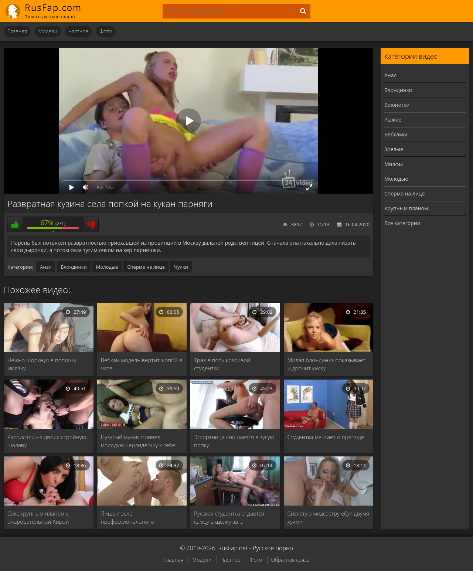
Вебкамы (395, 134)
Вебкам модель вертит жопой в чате (142, 364)
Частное (78, 31)
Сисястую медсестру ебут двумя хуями (328, 517)
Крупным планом (406, 208)
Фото (105, 31)
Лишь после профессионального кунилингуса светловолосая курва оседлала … (137, 518)
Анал (45, 267)
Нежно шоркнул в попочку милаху (41, 364)
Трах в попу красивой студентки (222, 364)
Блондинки (73, 267)
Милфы (393, 163)
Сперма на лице (146, 267)
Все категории (402, 223)
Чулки (181, 267)
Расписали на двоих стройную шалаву (46, 441)
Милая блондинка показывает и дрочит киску (326, 364)
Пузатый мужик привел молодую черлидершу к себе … (141, 441)
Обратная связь (290, 559)
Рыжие (392, 119)
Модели (47, 31)
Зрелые (393, 149)
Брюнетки (396, 104)
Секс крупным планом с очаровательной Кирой (38, 517)
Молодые (107, 267)
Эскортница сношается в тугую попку (234, 441)
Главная (17, 31)
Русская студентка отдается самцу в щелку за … (229, 517)
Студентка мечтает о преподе (325, 437)
